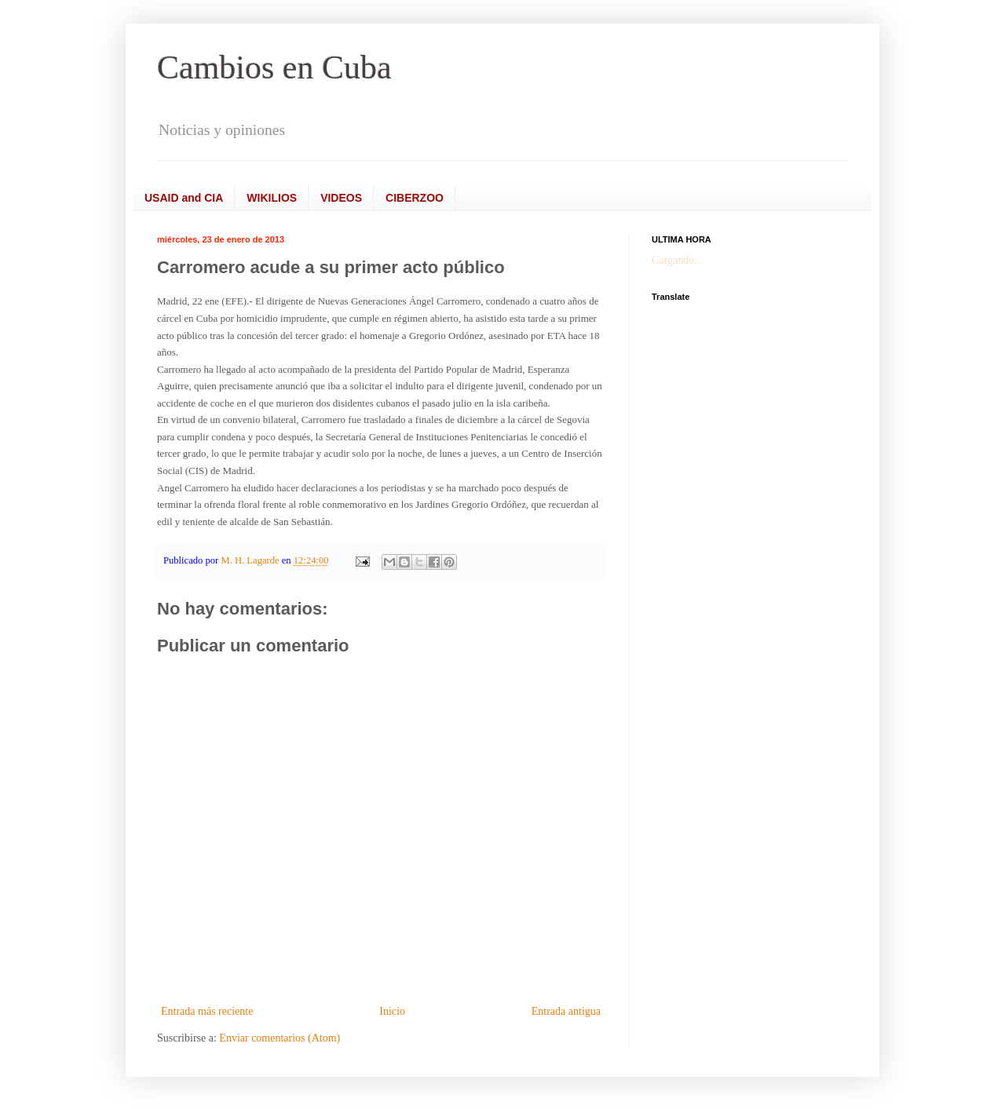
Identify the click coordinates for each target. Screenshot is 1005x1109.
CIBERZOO (415, 198)
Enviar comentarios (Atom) (279, 1038)
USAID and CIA (183, 198)
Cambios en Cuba (274, 67)
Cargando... (677, 260)
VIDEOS (341, 198)
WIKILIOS (272, 198)
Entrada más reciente (207, 1011)
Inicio (392, 1011)
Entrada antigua (566, 1011)
